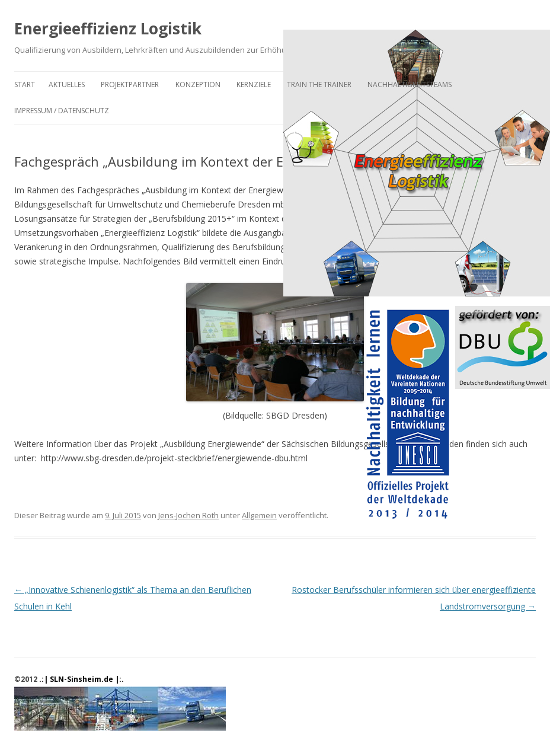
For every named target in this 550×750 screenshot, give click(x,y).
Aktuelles (67, 84)
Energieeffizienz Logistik (108, 28)
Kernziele (253, 84)
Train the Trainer (319, 84)
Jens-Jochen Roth (188, 515)
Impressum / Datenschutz (61, 111)
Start (24, 84)
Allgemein (259, 515)
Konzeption (197, 84)
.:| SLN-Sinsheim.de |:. (81, 679)
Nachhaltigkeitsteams (409, 84)
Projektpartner (130, 84)
